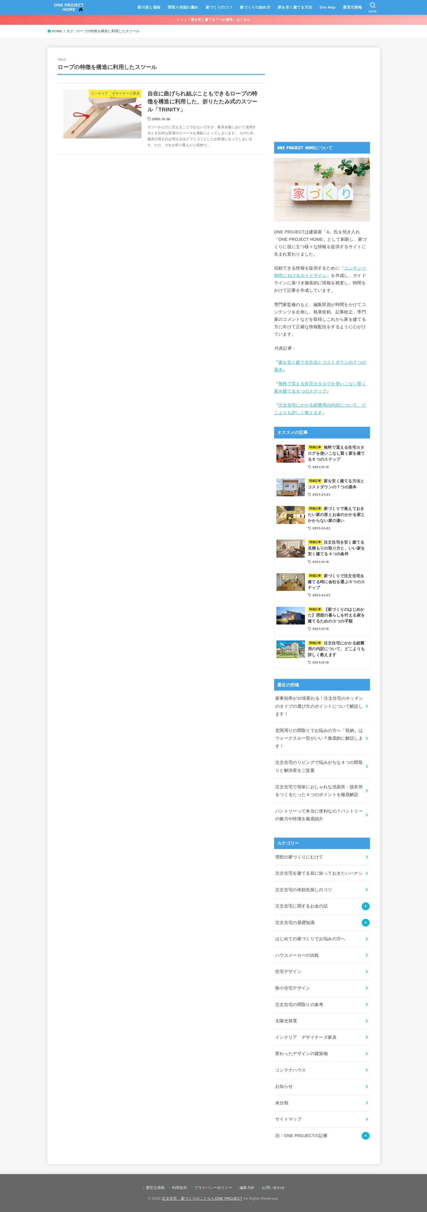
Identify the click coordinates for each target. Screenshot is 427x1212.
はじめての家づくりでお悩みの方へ (310, 938)
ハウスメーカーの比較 (297, 955)
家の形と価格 (148, 7)
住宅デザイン (288, 971)
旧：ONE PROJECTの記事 (301, 1135)
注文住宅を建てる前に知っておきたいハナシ (319, 873)
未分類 (281, 1103)
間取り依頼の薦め (183, 7)
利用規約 (179, 1188)
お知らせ (284, 1086)
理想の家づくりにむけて (299, 857)
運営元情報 (352, 7)
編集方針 (247, 1188)
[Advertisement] (317, 93)
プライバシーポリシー (213, 1188)
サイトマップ (288, 1119)
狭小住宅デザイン (292, 988)
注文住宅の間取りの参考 (299, 1004)
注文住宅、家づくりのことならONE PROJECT (202, 1198)
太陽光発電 (286, 1021)
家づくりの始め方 (255, 7)
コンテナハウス (290, 1070)
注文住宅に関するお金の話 (301, 906)
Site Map (327, 7)
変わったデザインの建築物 (301, 1053)
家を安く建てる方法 (295, 7)
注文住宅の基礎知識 (295, 922)
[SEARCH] (373, 7)
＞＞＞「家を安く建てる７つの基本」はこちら (213, 20)
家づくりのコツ (219, 7)
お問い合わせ (273, 1188)
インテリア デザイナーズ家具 (306, 1037)
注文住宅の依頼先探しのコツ (303, 889)
